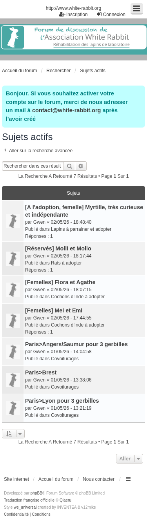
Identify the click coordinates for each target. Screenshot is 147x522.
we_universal (25, 507)
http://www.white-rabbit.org (73, 8)
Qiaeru (65, 500)
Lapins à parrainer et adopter (81, 229)
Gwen (39, 222)
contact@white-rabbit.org (66, 110)
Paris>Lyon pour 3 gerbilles (62, 401)
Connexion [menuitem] (110, 14)
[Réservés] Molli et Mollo (58, 248)
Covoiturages (65, 358)
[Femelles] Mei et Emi (53, 310)
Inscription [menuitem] (73, 14)
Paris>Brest (40, 372)
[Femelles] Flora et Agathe (60, 282)
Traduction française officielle (29, 500)
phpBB (36, 493)
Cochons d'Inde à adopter (78, 296)
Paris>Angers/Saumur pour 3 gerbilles (76, 344)
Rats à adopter (66, 263)
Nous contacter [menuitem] (98, 479)
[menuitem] (16, 514)
